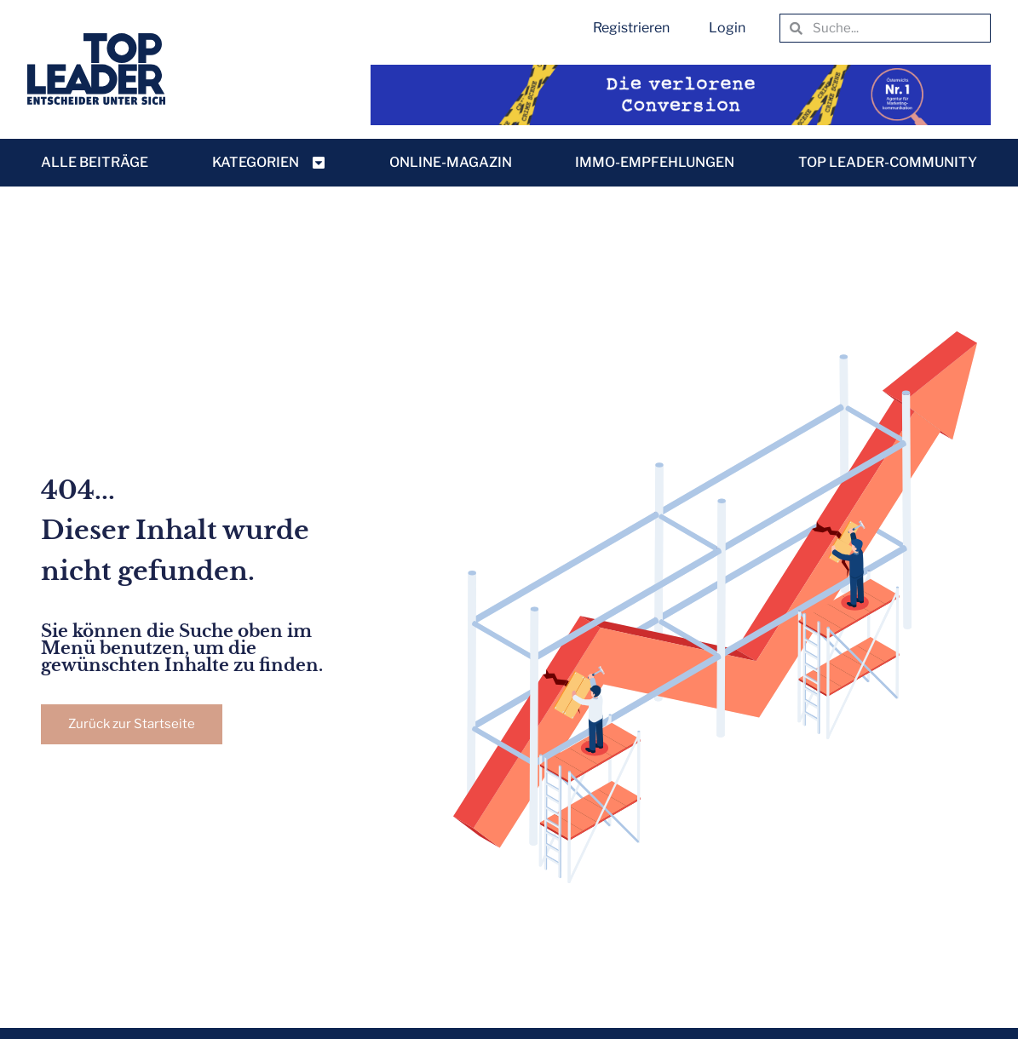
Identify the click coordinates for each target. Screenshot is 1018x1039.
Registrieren (631, 28)
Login (727, 28)
